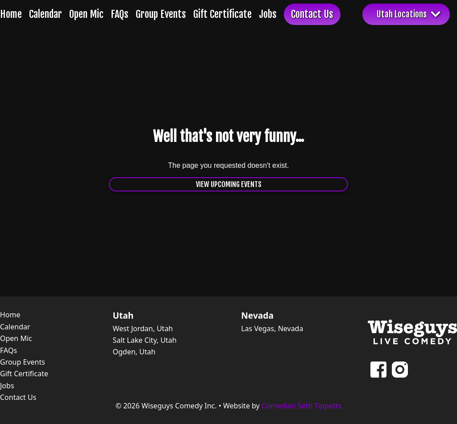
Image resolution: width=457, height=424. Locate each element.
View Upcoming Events (229, 184)
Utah (122, 315)
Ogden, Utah (133, 352)
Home (11, 14)
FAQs (120, 14)
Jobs (268, 14)
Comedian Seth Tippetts (301, 406)
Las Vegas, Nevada (272, 328)
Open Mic (86, 14)
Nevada (257, 315)
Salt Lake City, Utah (144, 340)
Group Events (161, 14)
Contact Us (312, 14)
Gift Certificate (222, 14)
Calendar (45, 14)
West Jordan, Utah (142, 328)
